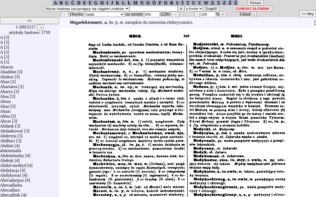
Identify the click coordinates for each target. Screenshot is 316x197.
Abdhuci (7, 139)
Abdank (7, 124)
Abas (4, 95)
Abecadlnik (10, 193)
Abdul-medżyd (13, 164)
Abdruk (6, 159)
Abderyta (8, 134)
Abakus (6, 75)
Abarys (6, 90)
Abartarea (8, 85)
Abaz (4, 105)
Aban (5, 80)
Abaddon (8, 70)
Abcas (5, 119)
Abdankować (11, 129)
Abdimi (6, 144)
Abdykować (10, 174)
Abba (5, 114)
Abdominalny (12, 154)
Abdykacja (9, 169)
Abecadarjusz (12, 178)
